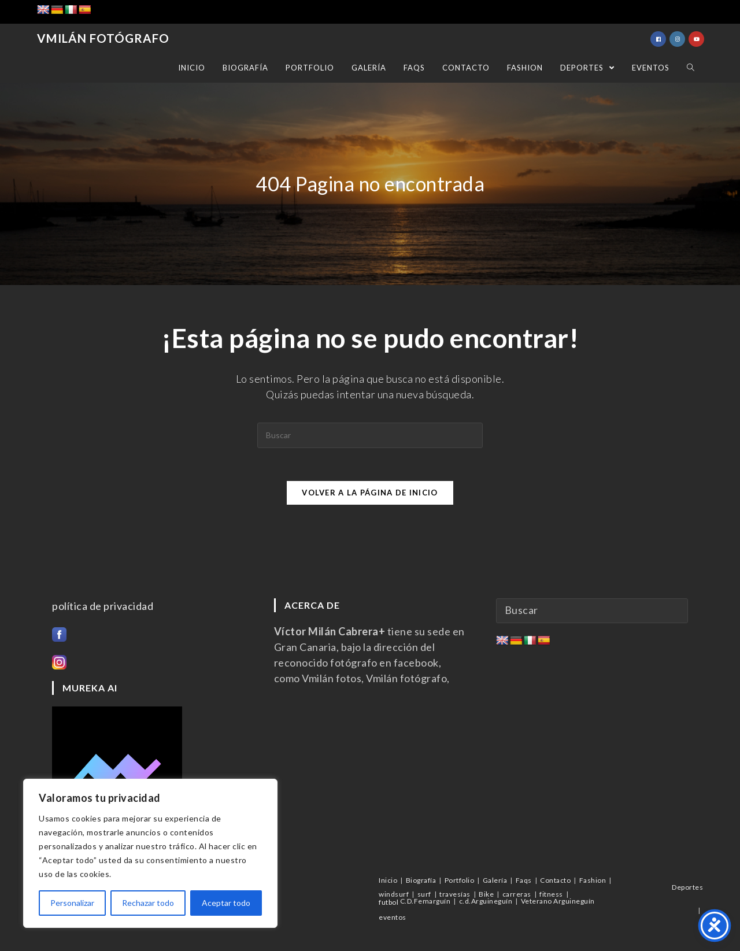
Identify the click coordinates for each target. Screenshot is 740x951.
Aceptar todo (226, 903)
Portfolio (460, 880)
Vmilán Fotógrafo (101, 39)
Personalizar (72, 903)
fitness (551, 894)
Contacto (555, 880)
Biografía (421, 880)
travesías (455, 894)
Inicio (388, 880)
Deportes (687, 887)
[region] (150, 853)
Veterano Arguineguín (558, 901)
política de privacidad (102, 606)
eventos (392, 917)
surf (424, 894)
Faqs (524, 880)
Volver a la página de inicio (370, 494)
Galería (495, 880)
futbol (388, 902)
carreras (516, 894)
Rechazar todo (148, 903)
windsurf (394, 894)
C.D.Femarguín (425, 901)
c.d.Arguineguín (486, 901)
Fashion (592, 880)
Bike (486, 894)
